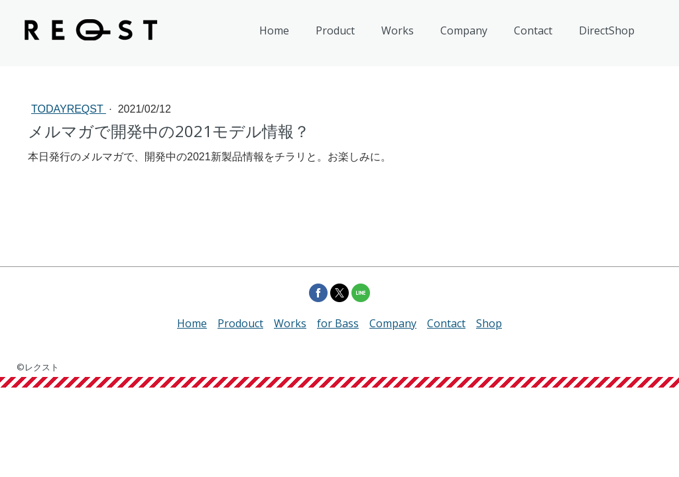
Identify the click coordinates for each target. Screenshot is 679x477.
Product (335, 30)
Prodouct (240, 323)
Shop (489, 323)
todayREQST (68, 109)
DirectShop (607, 30)
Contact (533, 30)
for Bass (338, 323)
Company (463, 30)
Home (274, 30)
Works (397, 30)
